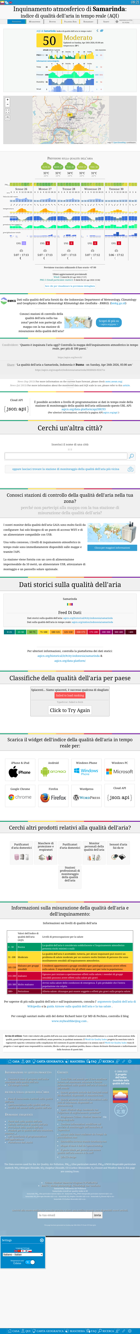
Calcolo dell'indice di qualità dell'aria (28, 1229)
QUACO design (68, 1262)
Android (53, 790)
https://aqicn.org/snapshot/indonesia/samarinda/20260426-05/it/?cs (70, 369)
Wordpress (86, 816)
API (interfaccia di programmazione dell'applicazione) (25, 1243)
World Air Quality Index (96, 1144)
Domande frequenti (19, 1219)
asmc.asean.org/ (113, 381)
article (126, 385)
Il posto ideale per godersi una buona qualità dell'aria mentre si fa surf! (79, 1256)
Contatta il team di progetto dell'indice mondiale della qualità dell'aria (27, 1186)
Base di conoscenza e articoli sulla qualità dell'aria (29, 1205)
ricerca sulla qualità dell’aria (27, 1197)
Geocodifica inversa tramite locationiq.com (84, 1246)
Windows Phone (86, 790)
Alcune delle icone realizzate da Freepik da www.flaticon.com (82, 1241)
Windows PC (119, 790)
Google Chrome (20, 816)
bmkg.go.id (118, 303)
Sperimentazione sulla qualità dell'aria (28, 1209)
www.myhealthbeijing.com (69, 1126)
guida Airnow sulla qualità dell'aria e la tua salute (79, 1111)
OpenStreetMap (119, 143)
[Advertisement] (69, 502)
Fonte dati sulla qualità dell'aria (25, 1226)
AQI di (45, 30)
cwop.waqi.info (65, 1224)
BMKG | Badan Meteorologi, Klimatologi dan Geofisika (71, 1290)
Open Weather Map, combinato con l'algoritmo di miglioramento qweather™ (79, 1216)
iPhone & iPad (20, 790)
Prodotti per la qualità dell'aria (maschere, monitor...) (29, 1237)
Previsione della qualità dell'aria (25, 1232)
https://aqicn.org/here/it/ (70, 357)
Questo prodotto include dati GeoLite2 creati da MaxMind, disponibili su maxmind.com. (82, 1199)
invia (97, 1320)
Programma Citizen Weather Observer (81, 1221)
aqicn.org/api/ (110, 412)
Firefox (53, 816)
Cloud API (119, 816)
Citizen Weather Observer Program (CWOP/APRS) (71, 1287)
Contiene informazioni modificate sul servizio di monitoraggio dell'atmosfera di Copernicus (79, 1232)
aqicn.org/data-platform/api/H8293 (84, 409)
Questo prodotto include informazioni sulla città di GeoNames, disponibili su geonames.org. (82, 1207)
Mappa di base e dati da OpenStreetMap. (82, 1250)
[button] (70, 116)
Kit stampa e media (18, 1190)
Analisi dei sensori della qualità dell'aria (29, 1212)
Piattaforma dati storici (20, 1247)
